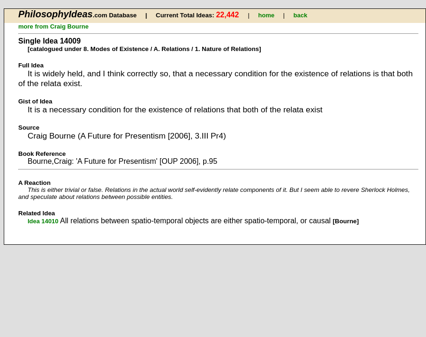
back (301, 15)
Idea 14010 (43, 221)
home (266, 15)
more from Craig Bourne (53, 26)
